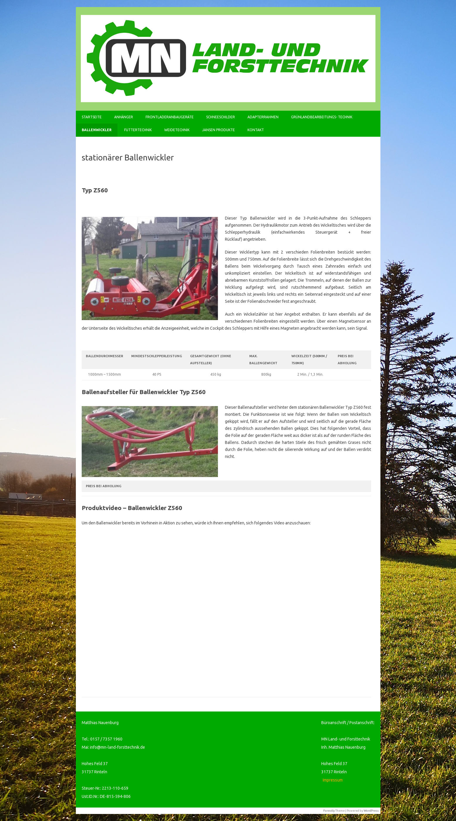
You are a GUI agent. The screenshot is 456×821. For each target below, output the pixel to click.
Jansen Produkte (218, 130)
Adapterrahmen (263, 117)
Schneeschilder (220, 117)
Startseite (92, 117)
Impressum (333, 780)
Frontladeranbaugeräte (170, 117)
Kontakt (255, 130)
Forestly (329, 810)
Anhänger (123, 117)
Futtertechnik (138, 130)
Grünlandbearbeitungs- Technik (321, 117)
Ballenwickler (97, 130)
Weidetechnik (176, 130)
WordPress (371, 810)
